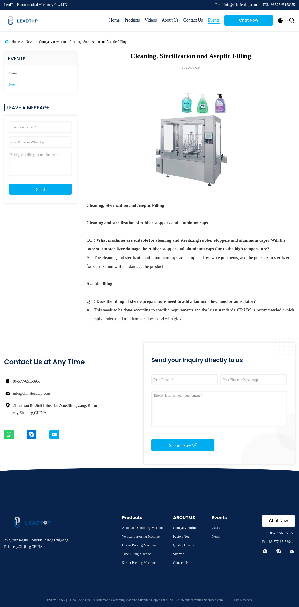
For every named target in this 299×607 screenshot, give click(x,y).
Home (114, 20)
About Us (170, 20)
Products (132, 20)
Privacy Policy (55, 600)
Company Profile (185, 528)
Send (40, 189)
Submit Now (183, 445)
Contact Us (193, 20)
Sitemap (178, 554)
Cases (13, 73)
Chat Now (248, 20)
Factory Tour (182, 536)
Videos (151, 20)
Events (214, 20)
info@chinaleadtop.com (31, 393)
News (29, 42)
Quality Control (184, 545)
